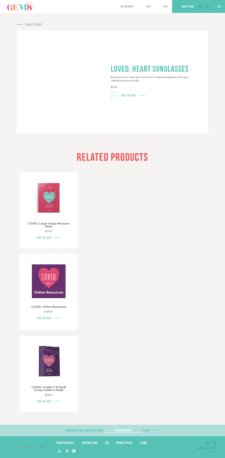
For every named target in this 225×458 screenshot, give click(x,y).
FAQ (107, 443)
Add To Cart (44, 237)
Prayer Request (66, 443)
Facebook (207, 6)
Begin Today (188, 6)
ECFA (67, 451)
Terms (143, 443)
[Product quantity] (114, 95)
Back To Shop (34, 24)
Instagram (200, 6)
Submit (146, 430)
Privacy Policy (124, 443)
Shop (148, 6)
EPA (73, 451)
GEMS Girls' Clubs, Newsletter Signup (84, 430)
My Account (127, 6)
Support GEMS (90, 443)
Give (165, 6)
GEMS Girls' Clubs (20, 6)
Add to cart (128, 95)
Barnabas (59, 451)
